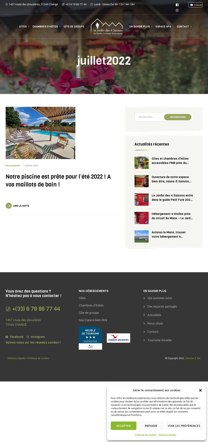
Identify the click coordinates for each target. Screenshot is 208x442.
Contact (183, 26)
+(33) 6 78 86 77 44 (36, 309)
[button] (200, 390)
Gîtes (23, 26)
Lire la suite (21, 206)
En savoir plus (139, 26)
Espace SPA (163, 26)
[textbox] (196, 5)
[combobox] (195, 5)
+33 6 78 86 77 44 (75, 4)
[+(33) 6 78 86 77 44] (8, 309)
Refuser (151, 425)
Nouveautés (13, 165)
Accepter (123, 425)
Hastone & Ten (192, 358)
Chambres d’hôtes (45, 26)
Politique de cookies (145, 435)
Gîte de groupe (74, 26)
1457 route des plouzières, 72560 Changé (33, 4)
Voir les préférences (184, 425)
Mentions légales (167, 435)
